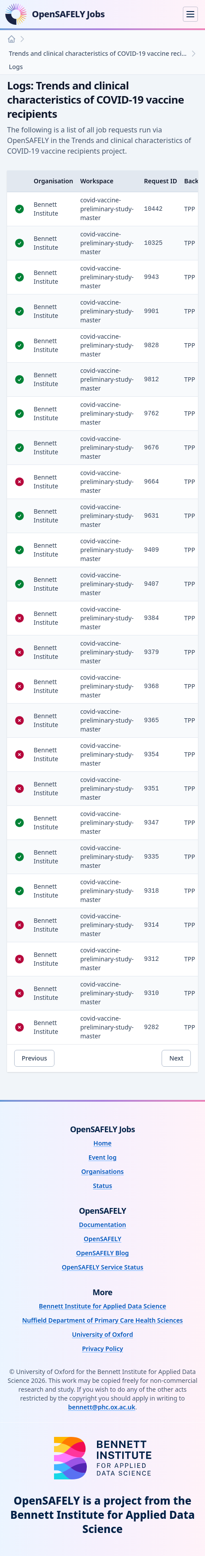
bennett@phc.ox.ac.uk (101, 1407)
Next (176, 1058)
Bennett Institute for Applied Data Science (102, 1306)
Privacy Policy (102, 1348)
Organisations (102, 1171)
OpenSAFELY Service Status (102, 1267)
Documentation (102, 1224)
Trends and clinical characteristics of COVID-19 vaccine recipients (99, 53)
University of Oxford (102, 1334)
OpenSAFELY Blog (102, 1253)
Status (102, 1185)
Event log (102, 1157)
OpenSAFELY (102, 1239)
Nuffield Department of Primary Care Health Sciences (102, 1320)
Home (102, 1143)
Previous (34, 1058)
